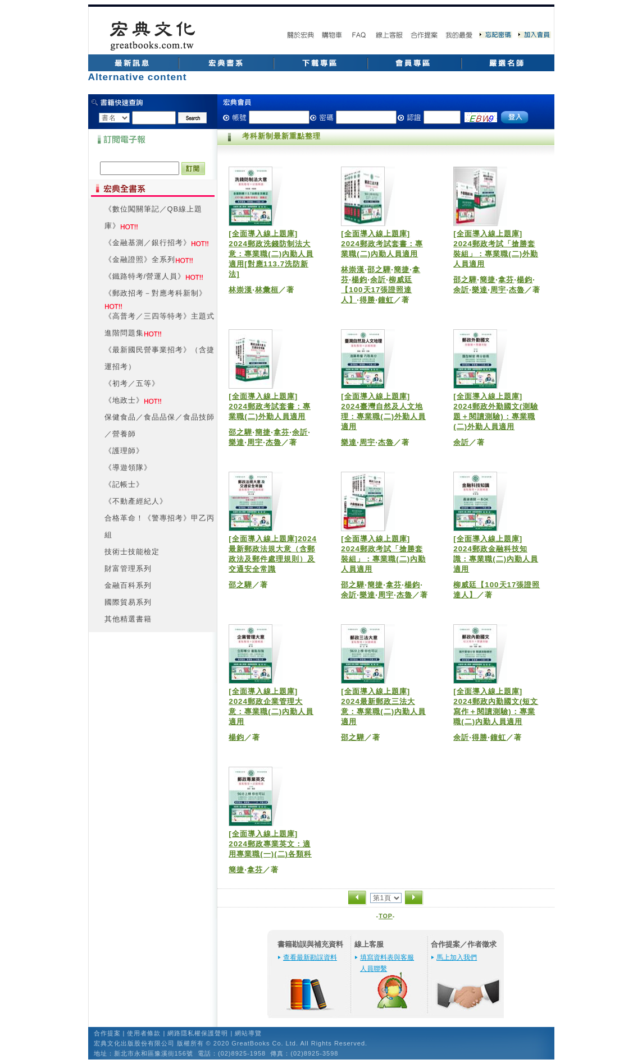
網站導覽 (248, 1033)
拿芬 (506, 279)
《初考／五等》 (132, 383)
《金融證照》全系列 (139, 259)
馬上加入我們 (456, 957)
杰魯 (517, 289)
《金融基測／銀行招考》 (147, 242)
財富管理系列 (128, 568)
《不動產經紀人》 (135, 501)
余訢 (378, 279)
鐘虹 (386, 300)
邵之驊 (379, 269)
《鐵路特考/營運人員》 (145, 276)
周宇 (498, 289)
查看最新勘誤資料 (310, 957)
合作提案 (107, 1033)
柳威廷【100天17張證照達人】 (376, 289)
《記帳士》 (124, 484)
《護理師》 (124, 450)
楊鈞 (359, 279)
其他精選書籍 (128, 619)
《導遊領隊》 (128, 467)
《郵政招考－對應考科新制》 (155, 293)
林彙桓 (267, 289)
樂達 (480, 289)
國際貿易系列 (128, 602)
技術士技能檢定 (132, 551)
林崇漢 (240, 289)
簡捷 (401, 269)
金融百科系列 (128, 585)
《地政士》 (124, 400)
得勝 (367, 300)
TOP (386, 916)
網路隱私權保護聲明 (197, 1033)
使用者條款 (144, 1033)
